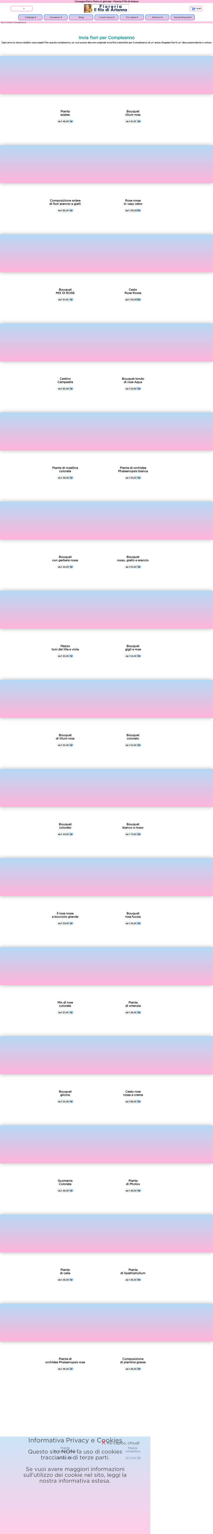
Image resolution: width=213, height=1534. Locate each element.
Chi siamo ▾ (131, 18)
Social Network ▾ (182, 18)
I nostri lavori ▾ (106, 18)
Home (9, 22)
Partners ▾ (157, 18)
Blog (81, 17)
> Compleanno (19, 22)
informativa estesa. (133, 1435)
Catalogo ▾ (30, 18)
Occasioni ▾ (55, 18)
